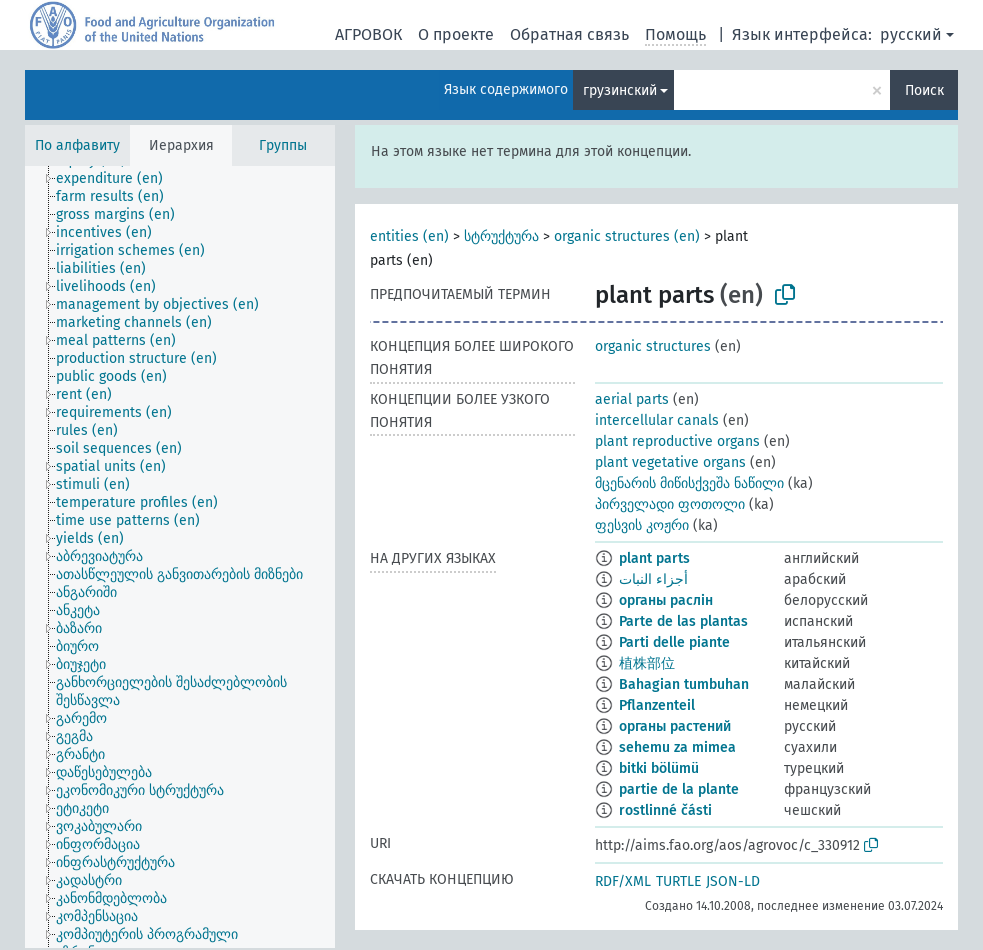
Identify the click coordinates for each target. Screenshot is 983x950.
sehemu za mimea (677, 747)
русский (911, 34)
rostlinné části (665, 810)
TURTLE (678, 881)
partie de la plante (679, 789)
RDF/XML (623, 881)
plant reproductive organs (677, 441)
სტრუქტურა (501, 236)
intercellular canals (657, 420)
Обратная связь (569, 34)
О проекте (456, 34)
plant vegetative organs (670, 462)
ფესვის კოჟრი (642, 525)
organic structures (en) (627, 236)
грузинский (620, 90)
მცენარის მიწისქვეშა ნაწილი (689, 483)
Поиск (924, 90)
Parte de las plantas (683, 621)
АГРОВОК (368, 34)
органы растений (675, 726)
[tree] (180, 557)
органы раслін (666, 600)
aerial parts (632, 399)
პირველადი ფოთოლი (670, 504)
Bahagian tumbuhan (684, 684)
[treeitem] (118, 179)
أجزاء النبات (653, 579)
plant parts (654, 558)
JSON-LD (733, 881)
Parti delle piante (674, 642)
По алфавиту (77, 145)
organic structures (653, 346)
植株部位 (647, 663)
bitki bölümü (659, 768)
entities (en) (409, 236)
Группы (283, 145)
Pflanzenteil (657, 705)
